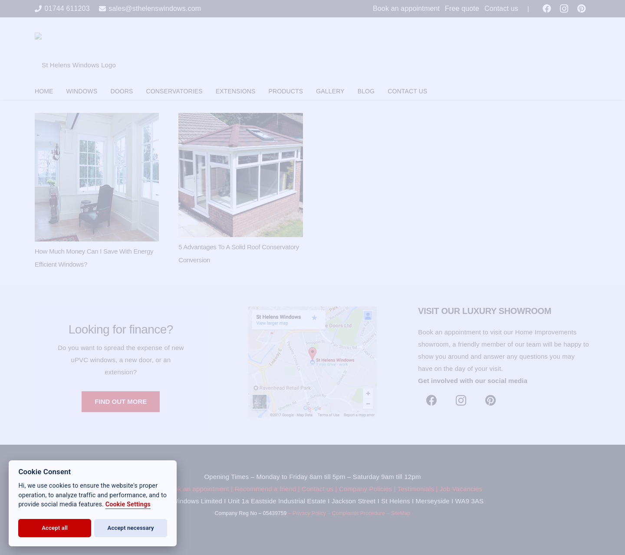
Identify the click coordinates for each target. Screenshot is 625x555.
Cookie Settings (128, 504)
